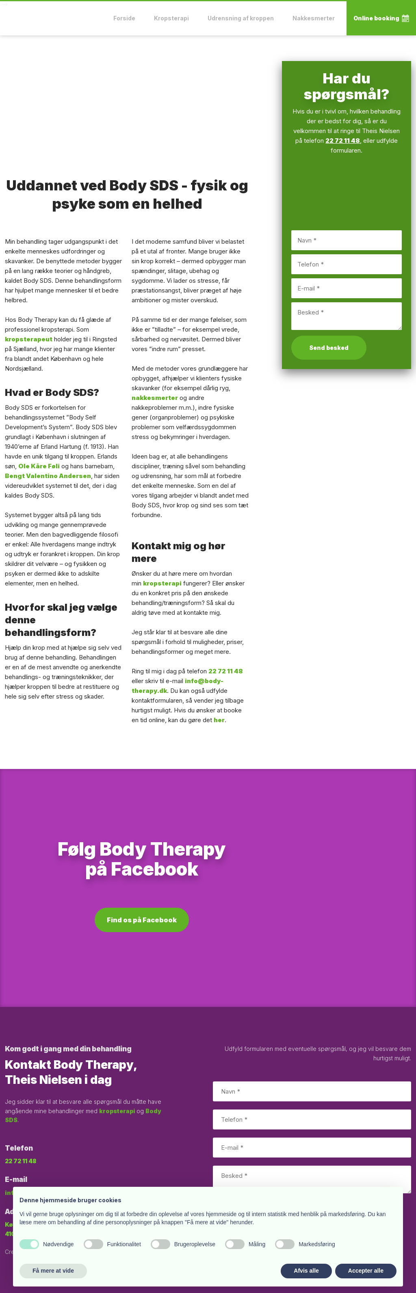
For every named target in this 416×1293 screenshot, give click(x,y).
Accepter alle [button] (366, 1270)
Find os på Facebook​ (142, 920)
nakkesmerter (155, 398)
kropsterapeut (28, 339)
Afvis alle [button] (306, 1270)
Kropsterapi (171, 18)
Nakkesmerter (313, 18)
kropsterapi (162, 583)
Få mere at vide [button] (53, 1270)
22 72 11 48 (225, 671)
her (219, 720)
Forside (124, 18)
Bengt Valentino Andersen (48, 476)
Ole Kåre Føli (39, 466)
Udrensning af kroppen (241, 18)
